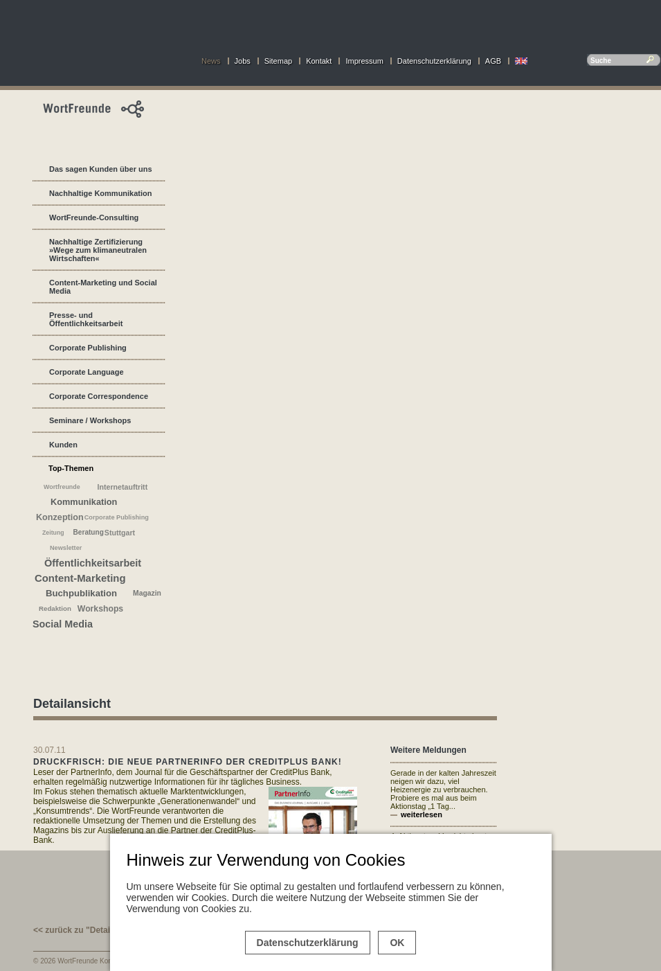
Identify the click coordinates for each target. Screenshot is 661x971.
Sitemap (278, 61)
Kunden (63, 444)
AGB (493, 61)
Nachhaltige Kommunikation (100, 193)
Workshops (100, 609)
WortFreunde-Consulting (93, 217)
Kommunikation (84, 502)
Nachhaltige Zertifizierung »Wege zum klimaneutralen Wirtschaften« (98, 250)
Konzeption (60, 517)
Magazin (147, 593)
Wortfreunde (62, 486)
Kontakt (319, 61)
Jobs (243, 61)
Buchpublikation (81, 593)
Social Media (63, 624)
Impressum (364, 61)
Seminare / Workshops (90, 420)
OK (397, 942)
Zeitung (53, 532)
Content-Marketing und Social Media (103, 286)
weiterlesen (421, 814)
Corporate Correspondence (98, 396)
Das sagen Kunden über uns (100, 169)
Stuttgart (120, 532)
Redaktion (55, 608)
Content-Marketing (80, 578)
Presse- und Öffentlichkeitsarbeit (86, 319)
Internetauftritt (123, 487)
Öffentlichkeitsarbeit (92, 563)
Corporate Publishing (88, 348)
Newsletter (66, 547)
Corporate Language (86, 372)
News (211, 61)
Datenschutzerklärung (434, 61)
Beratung (88, 532)
